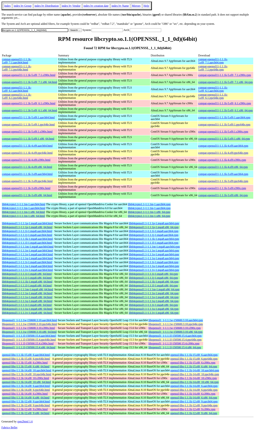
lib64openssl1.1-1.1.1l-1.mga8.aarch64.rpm (153, 242)
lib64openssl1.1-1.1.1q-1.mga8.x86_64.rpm (153, 301)
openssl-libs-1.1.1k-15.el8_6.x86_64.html (25, 366)
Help (146, 5)
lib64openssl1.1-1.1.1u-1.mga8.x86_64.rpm (153, 308)
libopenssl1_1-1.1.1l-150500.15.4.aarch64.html (29, 335)
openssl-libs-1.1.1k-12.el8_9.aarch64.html (26, 401)
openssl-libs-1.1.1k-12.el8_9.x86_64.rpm (193, 413)
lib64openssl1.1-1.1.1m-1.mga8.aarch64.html (28, 246)
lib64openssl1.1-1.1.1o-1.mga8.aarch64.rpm (154, 254)
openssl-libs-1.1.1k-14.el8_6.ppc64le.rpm (194, 389)
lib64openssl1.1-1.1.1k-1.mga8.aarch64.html (27, 238)
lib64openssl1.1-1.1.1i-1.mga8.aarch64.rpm (153, 231)
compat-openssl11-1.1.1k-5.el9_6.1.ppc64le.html (16, 96)
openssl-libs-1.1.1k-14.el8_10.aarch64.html (26, 370)
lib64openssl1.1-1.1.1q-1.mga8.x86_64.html (27, 301)
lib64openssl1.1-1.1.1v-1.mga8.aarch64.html (27, 270)
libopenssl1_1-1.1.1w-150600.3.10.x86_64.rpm (175, 331)
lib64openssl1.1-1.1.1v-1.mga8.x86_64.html (27, 312)
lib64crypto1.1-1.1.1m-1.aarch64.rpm (149, 204)
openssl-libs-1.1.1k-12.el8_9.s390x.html (25, 409)
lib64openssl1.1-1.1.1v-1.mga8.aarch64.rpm (154, 270)
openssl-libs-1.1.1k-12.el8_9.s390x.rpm (193, 409)
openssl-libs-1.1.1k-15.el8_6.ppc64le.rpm (194, 358)
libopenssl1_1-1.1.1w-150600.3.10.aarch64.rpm (175, 320)
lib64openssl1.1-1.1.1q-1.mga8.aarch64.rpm (154, 258)
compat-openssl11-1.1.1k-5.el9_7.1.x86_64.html (29, 82)
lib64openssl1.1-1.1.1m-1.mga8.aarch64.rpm (154, 246)
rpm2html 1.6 (25, 421)
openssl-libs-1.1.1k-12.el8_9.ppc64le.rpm (194, 405)
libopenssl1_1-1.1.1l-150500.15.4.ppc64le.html (29, 339)
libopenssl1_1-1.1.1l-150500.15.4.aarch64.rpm (175, 335)
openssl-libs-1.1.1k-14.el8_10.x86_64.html (26, 382)
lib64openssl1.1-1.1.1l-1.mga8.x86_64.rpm (153, 285)
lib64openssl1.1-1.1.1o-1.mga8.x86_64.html (27, 297)
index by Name (120, 5)
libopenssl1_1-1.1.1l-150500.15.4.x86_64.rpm (174, 347)
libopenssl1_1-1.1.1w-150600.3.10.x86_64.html (29, 331)
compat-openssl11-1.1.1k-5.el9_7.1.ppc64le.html (16, 68)
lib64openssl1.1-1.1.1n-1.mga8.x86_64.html (27, 293)
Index (7, 5)
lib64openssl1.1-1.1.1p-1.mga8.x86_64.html (27, 227)
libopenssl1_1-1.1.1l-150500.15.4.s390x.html (28, 343)
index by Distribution (47, 5)
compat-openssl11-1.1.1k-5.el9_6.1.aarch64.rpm (213, 89)
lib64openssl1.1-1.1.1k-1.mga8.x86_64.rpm (153, 281)
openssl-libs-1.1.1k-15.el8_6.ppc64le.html (26, 358)
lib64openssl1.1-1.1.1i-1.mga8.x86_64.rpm (153, 273)
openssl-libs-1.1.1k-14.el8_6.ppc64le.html (26, 389)
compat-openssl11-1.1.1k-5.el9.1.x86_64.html (28, 138)
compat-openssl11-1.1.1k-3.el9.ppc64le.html (27, 181)
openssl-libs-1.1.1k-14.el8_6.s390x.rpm (193, 393)
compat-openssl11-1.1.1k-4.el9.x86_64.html (27, 166)
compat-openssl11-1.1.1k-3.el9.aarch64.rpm (223, 174)
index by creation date (96, 5)
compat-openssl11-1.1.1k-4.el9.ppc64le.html (27, 152)
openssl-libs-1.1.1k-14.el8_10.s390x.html (25, 378)
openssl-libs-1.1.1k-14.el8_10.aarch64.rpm (194, 370)
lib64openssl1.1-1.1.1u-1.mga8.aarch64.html (27, 266)
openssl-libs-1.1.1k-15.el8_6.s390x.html (25, 362)
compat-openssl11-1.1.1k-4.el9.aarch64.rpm (223, 145)
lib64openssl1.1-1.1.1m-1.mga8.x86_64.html (27, 289)
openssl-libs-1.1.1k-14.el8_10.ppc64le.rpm (194, 374)
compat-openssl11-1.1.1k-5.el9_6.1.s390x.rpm (224, 103)
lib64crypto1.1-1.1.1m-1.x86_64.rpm (149, 212)
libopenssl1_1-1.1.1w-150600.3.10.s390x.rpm (174, 327)
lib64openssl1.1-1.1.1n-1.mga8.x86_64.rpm (153, 293)
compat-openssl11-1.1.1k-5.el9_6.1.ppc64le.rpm (213, 96)
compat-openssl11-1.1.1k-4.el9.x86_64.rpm (223, 166)
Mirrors (136, 5)
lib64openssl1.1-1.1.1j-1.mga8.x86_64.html (27, 277)
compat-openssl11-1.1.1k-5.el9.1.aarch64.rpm (224, 117)
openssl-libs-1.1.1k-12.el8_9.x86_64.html (25, 413)
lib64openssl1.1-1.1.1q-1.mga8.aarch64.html (27, 258)
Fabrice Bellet (9, 427)
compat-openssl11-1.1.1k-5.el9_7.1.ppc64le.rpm (213, 68)
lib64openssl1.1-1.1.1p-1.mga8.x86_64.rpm (153, 227)
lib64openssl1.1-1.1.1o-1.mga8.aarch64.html (27, 254)
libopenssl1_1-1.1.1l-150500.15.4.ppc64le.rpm (175, 339)
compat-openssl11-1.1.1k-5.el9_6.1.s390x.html (28, 103)
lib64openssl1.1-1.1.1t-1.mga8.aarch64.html (27, 262)
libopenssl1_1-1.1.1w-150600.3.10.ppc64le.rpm (175, 324)
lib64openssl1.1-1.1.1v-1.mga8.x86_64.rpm (153, 312)
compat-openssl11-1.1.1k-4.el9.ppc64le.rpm (223, 152)
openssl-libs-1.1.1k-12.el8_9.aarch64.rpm (194, 401)
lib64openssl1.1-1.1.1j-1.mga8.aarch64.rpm (153, 235)
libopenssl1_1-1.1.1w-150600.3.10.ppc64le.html (29, 324)
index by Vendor (71, 5)
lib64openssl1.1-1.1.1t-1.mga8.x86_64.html (27, 305)
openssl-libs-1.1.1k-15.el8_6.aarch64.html (26, 354)
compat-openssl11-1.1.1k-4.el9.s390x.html (26, 159)
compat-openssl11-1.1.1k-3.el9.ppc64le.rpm (223, 181)
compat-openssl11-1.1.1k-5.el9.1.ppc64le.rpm (224, 124)
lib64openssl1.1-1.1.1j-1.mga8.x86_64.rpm (153, 277)
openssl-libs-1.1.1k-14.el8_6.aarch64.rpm (194, 385)
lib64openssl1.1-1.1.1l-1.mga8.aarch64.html (27, 242)
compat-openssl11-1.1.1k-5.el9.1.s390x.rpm (223, 131)
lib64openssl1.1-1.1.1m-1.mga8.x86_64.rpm (154, 289)
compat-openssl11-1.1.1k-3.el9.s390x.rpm (222, 188)
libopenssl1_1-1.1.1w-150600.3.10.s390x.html (28, 327)
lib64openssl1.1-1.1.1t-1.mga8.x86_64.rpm (153, 305)
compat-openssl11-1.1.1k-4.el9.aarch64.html (27, 145)
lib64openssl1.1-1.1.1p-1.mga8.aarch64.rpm (154, 223)
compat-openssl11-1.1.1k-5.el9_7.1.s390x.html (28, 75)
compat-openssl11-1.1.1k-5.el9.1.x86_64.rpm (224, 138)
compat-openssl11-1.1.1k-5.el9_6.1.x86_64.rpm (225, 110)
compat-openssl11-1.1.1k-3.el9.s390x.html (26, 188)
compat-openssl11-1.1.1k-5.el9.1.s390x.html (27, 131)
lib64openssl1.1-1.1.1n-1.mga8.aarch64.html (27, 250)
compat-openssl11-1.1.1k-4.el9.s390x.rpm (222, 159)
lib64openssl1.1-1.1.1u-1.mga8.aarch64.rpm (154, 266)
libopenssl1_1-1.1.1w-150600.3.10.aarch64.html (29, 320)
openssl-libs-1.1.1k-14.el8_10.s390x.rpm (193, 378)
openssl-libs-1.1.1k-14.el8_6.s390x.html (25, 393)
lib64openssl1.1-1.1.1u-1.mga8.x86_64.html (27, 308)
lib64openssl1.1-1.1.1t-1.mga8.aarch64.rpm (153, 262)
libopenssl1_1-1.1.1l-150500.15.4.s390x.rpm (173, 343)
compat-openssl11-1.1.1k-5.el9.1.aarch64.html (28, 117)
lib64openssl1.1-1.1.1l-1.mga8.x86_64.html (27, 285)
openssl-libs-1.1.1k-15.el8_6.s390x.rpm (193, 362)
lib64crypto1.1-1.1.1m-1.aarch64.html (23, 204)
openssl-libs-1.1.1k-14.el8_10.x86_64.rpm (194, 382)
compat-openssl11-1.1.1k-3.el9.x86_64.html (27, 195)
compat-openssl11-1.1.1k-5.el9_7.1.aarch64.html (16, 61)
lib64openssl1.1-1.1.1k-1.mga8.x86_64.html (27, 281)
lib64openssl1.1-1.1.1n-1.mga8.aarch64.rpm (154, 250)
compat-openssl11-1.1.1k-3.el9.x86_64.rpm (223, 195)
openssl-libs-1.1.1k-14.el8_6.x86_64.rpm (193, 397)
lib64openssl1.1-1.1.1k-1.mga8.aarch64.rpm (154, 238)
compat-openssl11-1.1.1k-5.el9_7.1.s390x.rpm (224, 75)
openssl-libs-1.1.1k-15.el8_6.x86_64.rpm (193, 366)
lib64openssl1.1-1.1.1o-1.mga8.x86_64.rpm (153, 297)
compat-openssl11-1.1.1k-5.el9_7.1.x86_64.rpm (225, 82)
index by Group (22, 5)
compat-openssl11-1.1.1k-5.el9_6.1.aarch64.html (16, 89)
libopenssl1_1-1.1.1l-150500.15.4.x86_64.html (28, 347)
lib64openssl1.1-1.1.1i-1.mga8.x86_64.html (27, 273)
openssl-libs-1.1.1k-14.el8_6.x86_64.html (25, 397)
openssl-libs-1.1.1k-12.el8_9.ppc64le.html (26, 405)
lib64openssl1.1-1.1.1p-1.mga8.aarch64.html (27, 223)
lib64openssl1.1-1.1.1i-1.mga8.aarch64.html (27, 231)
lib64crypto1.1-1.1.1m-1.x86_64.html (23, 212)
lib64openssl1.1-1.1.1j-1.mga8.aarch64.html (27, 235)
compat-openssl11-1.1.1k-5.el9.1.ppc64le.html (28, 124)
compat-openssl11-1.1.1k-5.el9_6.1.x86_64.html (29, 110)
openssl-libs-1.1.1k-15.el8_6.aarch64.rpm (194, 354)
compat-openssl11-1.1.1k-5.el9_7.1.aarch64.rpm (213, 61)
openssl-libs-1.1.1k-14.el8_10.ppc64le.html (26, 374)
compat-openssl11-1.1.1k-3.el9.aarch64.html (27, 174)
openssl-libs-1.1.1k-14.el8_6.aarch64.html (26, 385)
